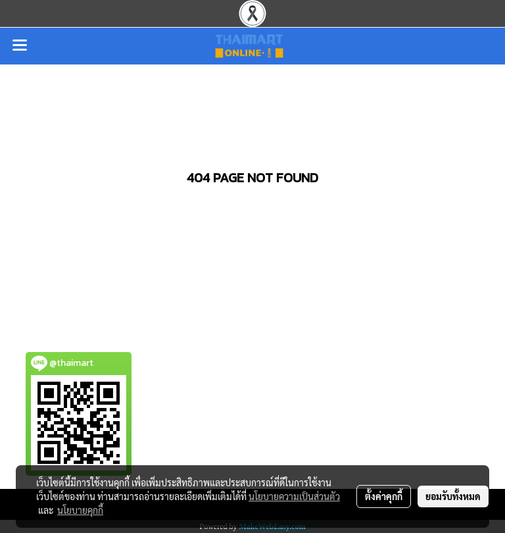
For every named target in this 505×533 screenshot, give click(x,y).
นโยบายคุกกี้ (80, 510)
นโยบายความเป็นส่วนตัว (294, 496)
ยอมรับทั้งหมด (453, 496)
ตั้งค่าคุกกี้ (383, 496)
